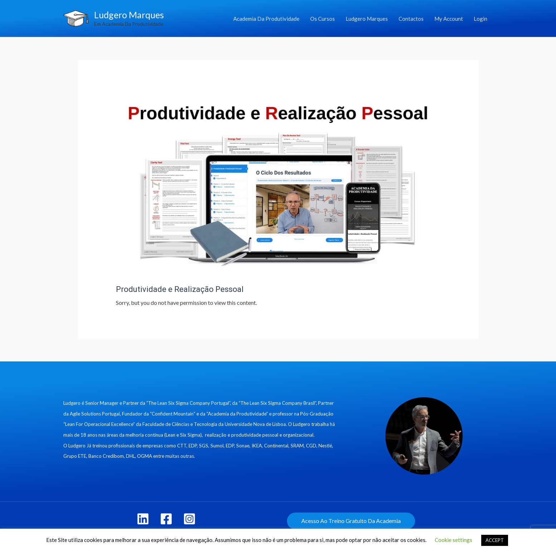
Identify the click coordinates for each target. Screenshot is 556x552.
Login (480, 18)
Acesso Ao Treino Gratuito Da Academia (351, 520)
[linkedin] (143, 519)
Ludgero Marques (129, 14)
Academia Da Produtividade (266, 18)
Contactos (411, 18)
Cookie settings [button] (453, 540)
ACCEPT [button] (495, 540)
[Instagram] (189, 519)
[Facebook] (166, 519)
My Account (448, 18)
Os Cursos (322, 18)
